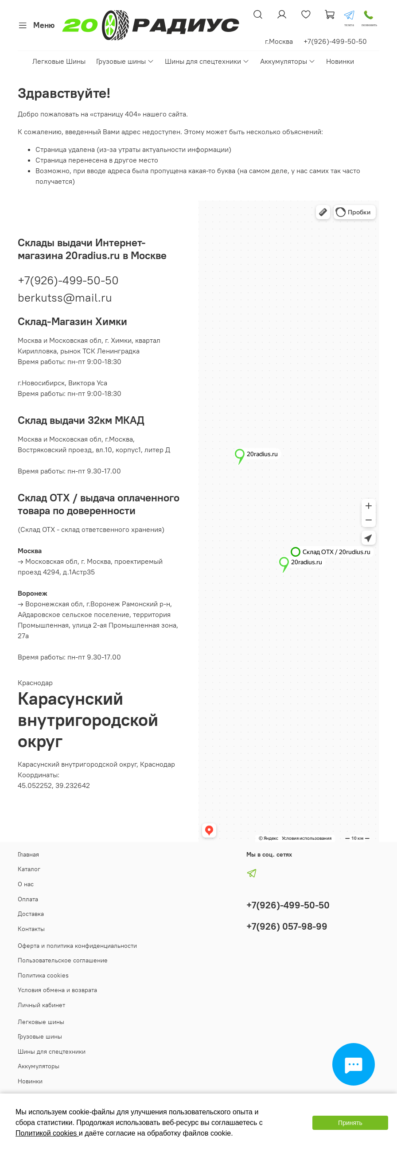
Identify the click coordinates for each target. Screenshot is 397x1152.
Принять (350, 1122)
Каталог (29, 869)
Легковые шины (41, 1022)
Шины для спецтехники (207, 61)
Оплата (28, 899)
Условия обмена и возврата (57, 990)
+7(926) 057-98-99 (286, 926)
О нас (26, 884)
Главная (28, 854)
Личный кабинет (41, 1005)
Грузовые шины (125, 61)
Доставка (31, 914)
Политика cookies (43, 975)
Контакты (31, 929)
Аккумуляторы (287, 61)
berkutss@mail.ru (65, 297)
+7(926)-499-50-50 (68, 280)
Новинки (340, 61)
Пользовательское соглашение (63, 960)
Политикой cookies (47, 1133)
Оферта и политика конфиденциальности (77, 946)
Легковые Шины (59, 61)
